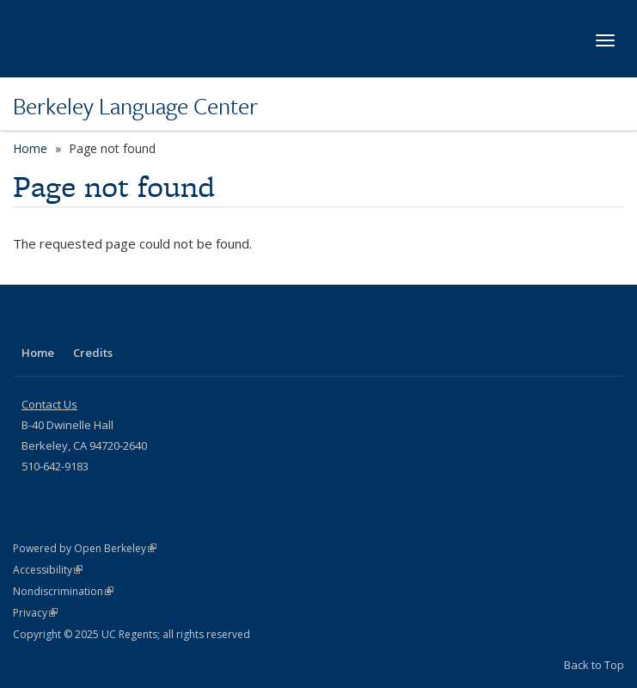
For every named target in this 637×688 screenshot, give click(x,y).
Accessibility (48, 569)
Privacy (35, 612)
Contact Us (49, 404)
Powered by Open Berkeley (84, 548)
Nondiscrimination (63, 591)
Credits (93, 352)
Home (30, 148)
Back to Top (594, 665)
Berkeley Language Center (135, 105)
